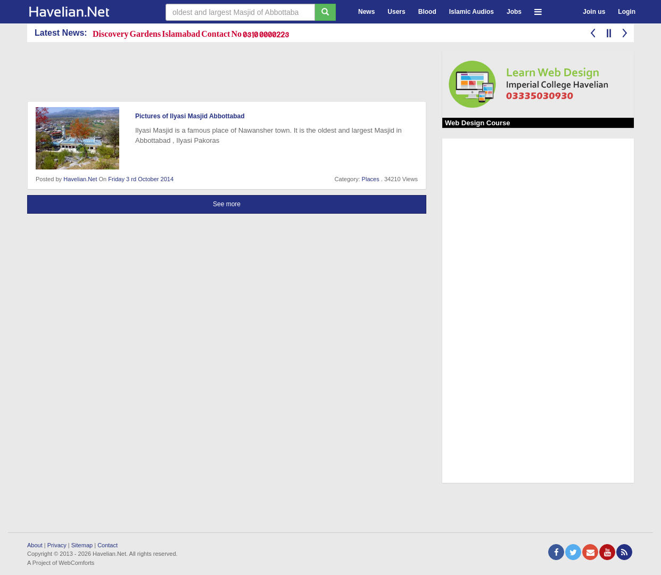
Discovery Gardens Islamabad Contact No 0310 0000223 (191, 33)
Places (370, 179)
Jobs (514, 11)
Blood (427, 11)
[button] (538, 10)
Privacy (57, 545)
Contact (107, 545)
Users (396, 11)
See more (227, 204)
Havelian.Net (80, 179)
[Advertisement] (221, 74)
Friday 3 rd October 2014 (140, 179)
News (366, 11)
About (35, 545)
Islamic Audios (471, 11)
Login (626, 11)
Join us (594, 11)
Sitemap (82, 545)
